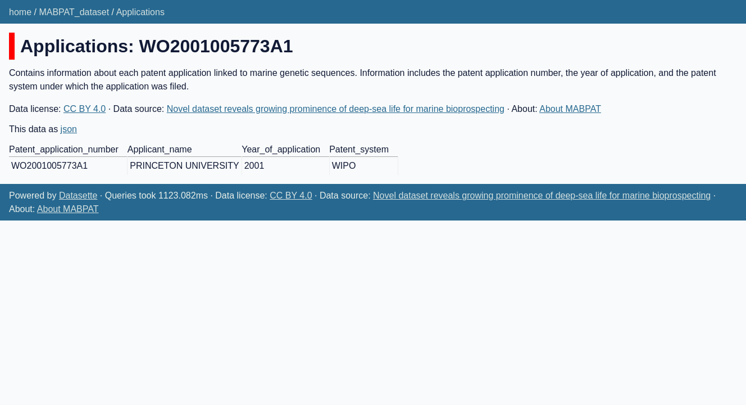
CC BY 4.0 (84, 109)
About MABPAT (570, 109)
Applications (140, 12)
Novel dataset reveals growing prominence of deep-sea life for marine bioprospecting (335, 109)
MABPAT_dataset (74, 12)
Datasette (78, 195)
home (20, 12)
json (69, 129)
